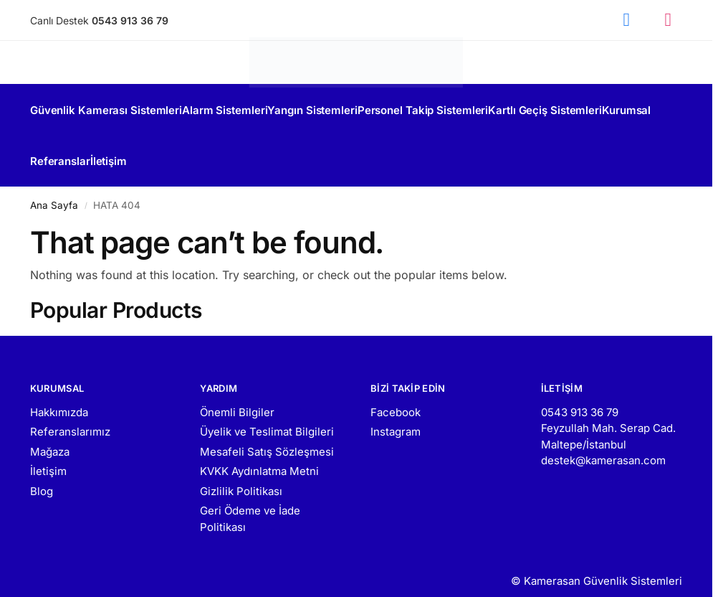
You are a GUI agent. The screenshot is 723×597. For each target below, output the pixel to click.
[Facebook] (626, 20)
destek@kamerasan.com (603, 444)
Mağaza (50, 436)
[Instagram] (667, 20)
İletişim (48, 455)
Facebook (395, 396)
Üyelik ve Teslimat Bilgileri (267, 416)
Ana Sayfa (54, 189)
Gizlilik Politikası (241, 475)
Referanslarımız (70, 416)
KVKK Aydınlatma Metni (259, 455)
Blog (41, 475)
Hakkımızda (59, 396)
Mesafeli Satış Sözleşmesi (267, 436)
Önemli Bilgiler (237, 396)
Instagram (395, 416)
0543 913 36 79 (579, 396)
